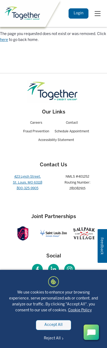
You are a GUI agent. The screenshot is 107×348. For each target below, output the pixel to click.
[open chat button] (91, 332)
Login (78, 13)
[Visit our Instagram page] (69, 269)
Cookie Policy (80, 310)
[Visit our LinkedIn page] (53, 269)
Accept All (53, 325)
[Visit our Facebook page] (37, 269)
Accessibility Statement (56, 140)
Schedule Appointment (72, 131)
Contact (72, 122)
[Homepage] (53, 91)
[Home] (23, 13)
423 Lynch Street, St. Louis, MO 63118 (27, 179)
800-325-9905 (27, 188)
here (4, 40)
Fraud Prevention (36, 131)
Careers (36, 122)
